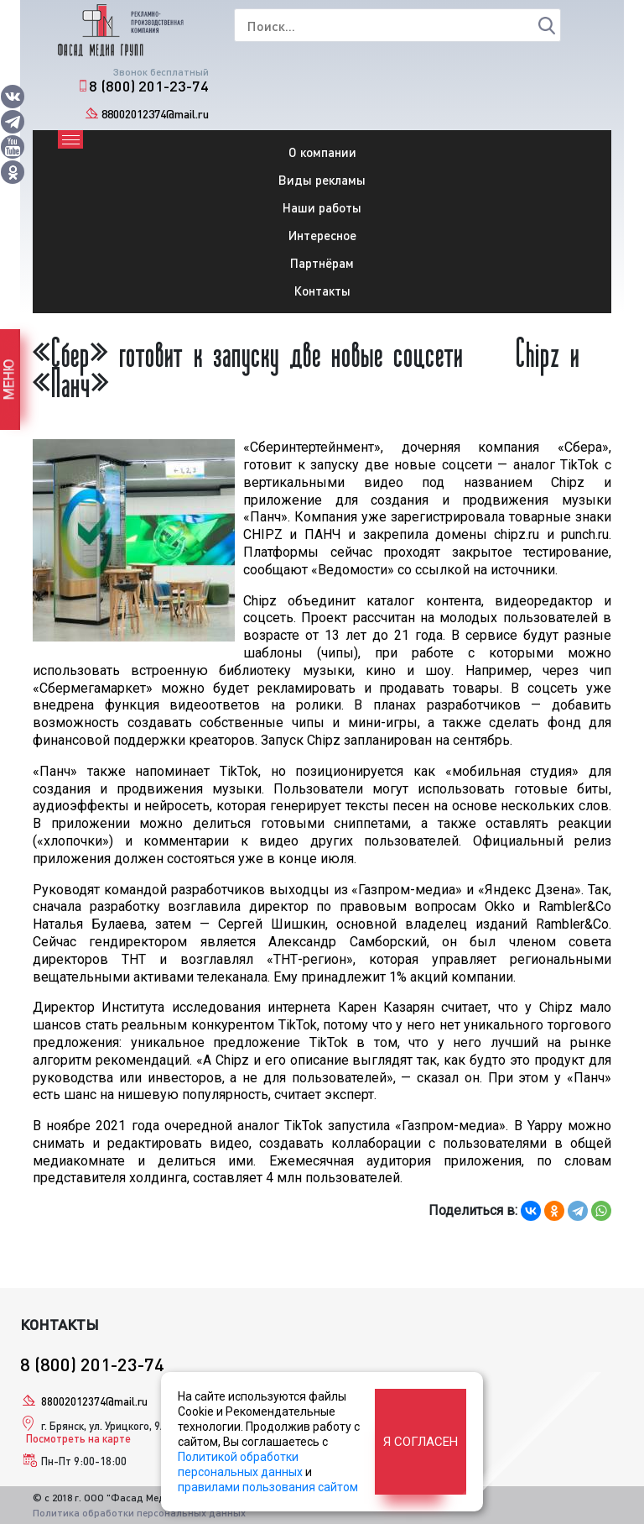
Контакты (322, 290)
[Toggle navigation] (70, 139)
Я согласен (420, 1441)
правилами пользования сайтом (268, 1487)
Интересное (322, 235)
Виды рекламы (322, 179)
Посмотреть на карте (78, 1438)
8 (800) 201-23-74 (149, 85)
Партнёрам (322, 262)
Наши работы (322, 207)
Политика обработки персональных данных (139, 1512)
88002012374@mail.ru (155, 114)
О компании (322, 152)
